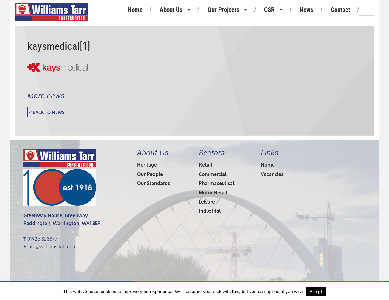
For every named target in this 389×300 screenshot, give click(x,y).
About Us (171, 9)
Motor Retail (213, 193)
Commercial (212, 174)
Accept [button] (316, 291)
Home (135, 9)
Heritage (147, 165)
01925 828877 (42, 239)
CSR (269, 9)
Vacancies (272, 174)
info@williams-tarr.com (52, 247)
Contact (340, 9)
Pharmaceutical (216, 183)
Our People (150, 174)
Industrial (210, 211)
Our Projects (223, 9)
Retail (205, 165)
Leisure (207, 202)
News (306, 9)
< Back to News (46, 112)
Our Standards (153, 183)
